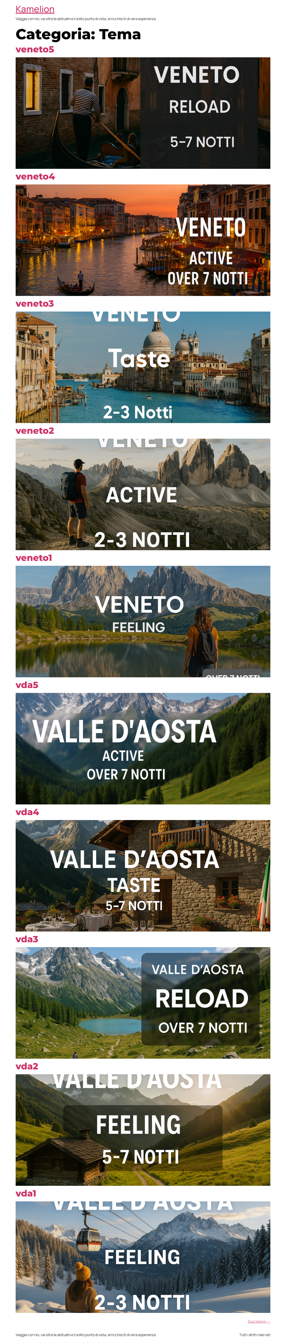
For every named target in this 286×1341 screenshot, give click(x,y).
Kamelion (35, 9)
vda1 (26, 1193)
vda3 (27, 939)
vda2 (27, 1066)
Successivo (259, 1321)
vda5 (27, 684)
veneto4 (35, 176)
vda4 (27, 811)
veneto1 (34, 557)
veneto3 (35, 303)
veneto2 (35, 430)
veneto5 (35, 49)
